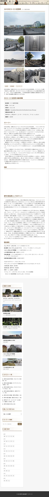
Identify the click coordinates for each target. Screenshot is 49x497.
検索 (20, 424)
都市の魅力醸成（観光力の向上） (12, 397)
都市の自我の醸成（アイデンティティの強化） (11, 383)
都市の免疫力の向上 (9, 404)
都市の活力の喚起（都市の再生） (12, 395)
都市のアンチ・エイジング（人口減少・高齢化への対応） (11, 400)
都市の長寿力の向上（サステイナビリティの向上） (11, 387)
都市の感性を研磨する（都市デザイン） (11, 392)
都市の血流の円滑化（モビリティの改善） (11, 379)
